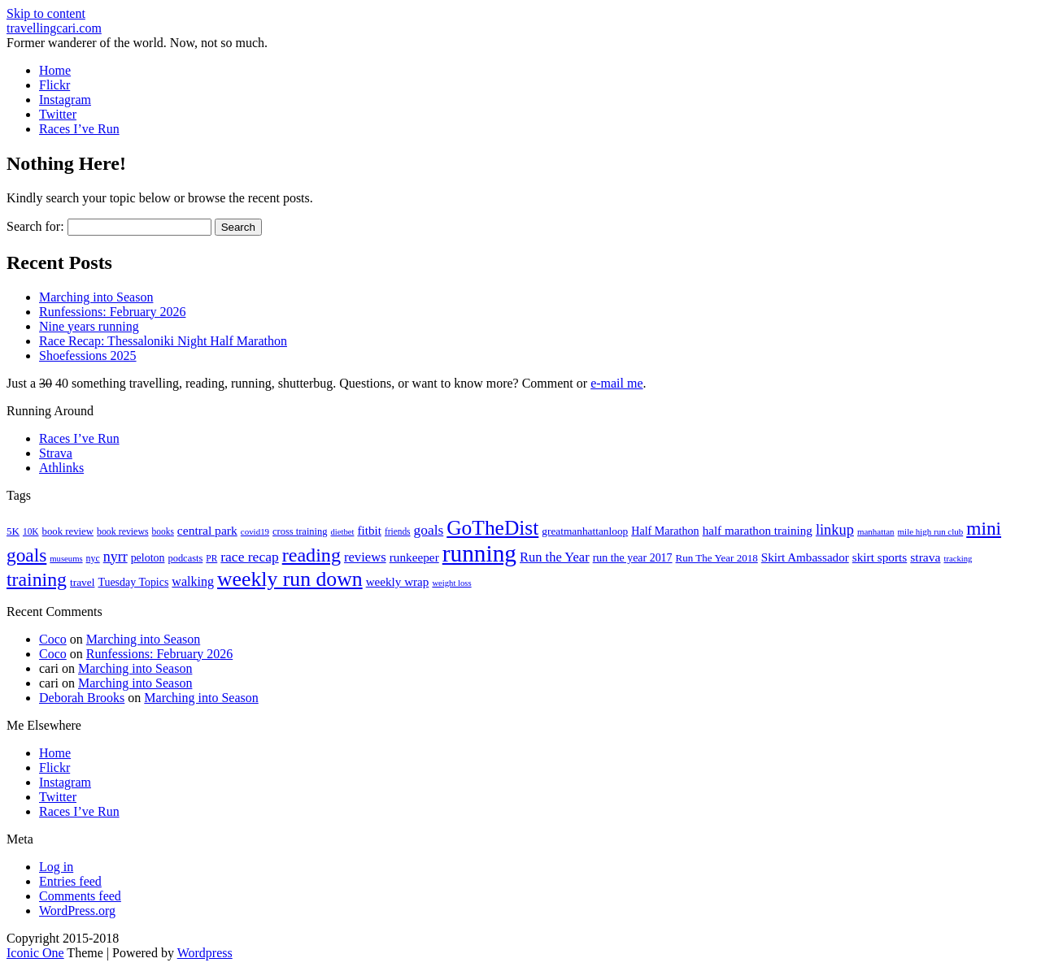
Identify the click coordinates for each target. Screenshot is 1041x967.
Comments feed (80, 896)
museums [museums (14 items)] (66, 558)
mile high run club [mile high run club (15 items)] (931, 531)
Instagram (65, 99)
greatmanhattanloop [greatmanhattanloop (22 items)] (585, 531)
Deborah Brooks (81, 698)
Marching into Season (96, 297)
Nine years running (89, 326)
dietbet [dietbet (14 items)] (342, 531)
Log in (56, 867)
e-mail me (616, 383)
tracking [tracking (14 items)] (957, 558)
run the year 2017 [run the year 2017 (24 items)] (633, 558)
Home (55, 70)
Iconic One (35, 953)
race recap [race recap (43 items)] (249, 557)
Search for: (35, 226)
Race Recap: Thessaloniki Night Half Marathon (163, 341)
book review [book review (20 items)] (68, 531)
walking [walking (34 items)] (193, 581)
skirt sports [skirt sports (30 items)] (880, 557)
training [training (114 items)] (37, 579)
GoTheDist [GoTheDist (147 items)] (492, 528)
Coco (53, 639)
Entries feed (70, 881)
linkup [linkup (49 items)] (835, 530)
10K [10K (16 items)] (31, 531)
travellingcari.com (54, 28)
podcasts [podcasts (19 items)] (185, 558)
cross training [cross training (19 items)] (299, 531)
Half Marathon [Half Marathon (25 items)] (665, 530)
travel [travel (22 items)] (82, 582)
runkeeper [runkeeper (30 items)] (414, 557)
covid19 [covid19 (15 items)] (255, 531)
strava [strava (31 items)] (925, 557)
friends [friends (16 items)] (398, 531)
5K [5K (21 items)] (13, 531)
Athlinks (61, 468)
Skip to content (46, 13)
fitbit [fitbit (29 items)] (369, 530)
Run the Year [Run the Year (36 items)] (555, 557)
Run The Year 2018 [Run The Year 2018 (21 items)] (717, 558)
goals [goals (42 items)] (429, 530)
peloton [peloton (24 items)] (148, 558)
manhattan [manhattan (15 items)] (876, 531)
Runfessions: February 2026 (112, 312)
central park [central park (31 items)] (207, 530)
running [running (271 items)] (479, 553)
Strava (55, 453)
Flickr (54, 85)
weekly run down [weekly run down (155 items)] (290, 579)
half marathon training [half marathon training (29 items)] (757, 530)
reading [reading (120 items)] (311, 555)
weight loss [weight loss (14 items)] (451, 583)
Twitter (57, 114)
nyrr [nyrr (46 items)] (115, 557)
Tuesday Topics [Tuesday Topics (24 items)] (133, 582)
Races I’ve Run (79, 129)
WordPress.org (77, 910)
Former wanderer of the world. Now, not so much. (137, 43)
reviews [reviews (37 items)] (365, 557)
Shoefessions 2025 (88, 355)
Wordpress (205, 953)
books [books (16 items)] (163, 531)
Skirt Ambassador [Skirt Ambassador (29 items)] (805, 557)
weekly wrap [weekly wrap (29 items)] (397, 581)
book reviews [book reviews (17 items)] (123, 531)
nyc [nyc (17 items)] (93, 558)
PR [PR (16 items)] (211, 558)
